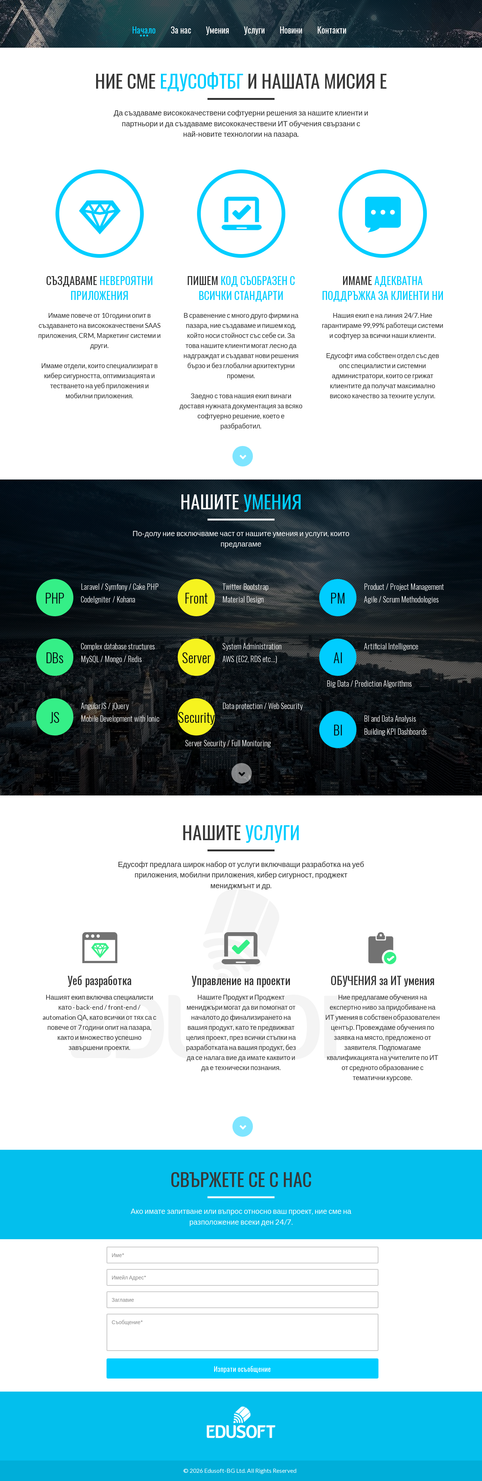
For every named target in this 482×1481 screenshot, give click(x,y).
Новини (291, 31)
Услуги (254, 31)
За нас (181, 31)
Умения (217, 31)
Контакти (331, 31)
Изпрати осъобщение (242, 1368)
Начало (144, 31)
